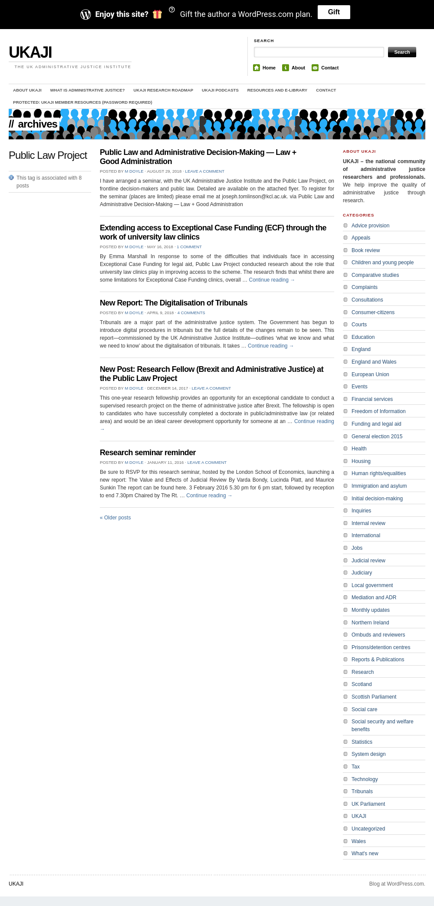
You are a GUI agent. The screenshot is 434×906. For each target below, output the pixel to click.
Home (269, 67)
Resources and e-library (277, 90)
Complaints (365, 287)
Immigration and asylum (379, 486)
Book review (366, 250)
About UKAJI (27, 90)
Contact (330, 67)
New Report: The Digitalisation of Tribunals (173, 303)
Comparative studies (375, 275)
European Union (370, 374)
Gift (334, 12)
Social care (364, 709)
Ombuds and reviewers (378, 635)
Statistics (362, 742)
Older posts (115, 518)
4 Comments (191, 312)
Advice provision (370, 226)
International (366, 535)
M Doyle (134, 171)
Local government (372, 585)
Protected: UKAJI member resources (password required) (82, 102)
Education (363, 337)
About (298, 67)
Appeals (361, 238)
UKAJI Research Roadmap (164, 90)
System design (369, 754)
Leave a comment (204, 171)
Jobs (357, 548)
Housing (361, 461)
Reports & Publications (378, 660)
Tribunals (362, 791)
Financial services (372, 399)
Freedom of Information (379, 411)
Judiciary (362, 573)
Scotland (362, 684)
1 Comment (189, 246)
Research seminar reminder (148, 452)
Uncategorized (368, 829)
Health (359, 449)
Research (363, 672)
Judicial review (368, 561)
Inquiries (361, 511)
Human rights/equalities (379, 473)
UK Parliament (368, 804)
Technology (365, 779)
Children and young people (383, 262)
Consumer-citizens (373, 312)
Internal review (368, 523)
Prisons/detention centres (381, 647)
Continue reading (272, 280)
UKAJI (30, 52)
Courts (359, 325)
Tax (356, 767)
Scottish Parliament (374, 697)
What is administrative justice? (87, 90)
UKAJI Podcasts (220, 90)
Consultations (367, 300)
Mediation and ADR (374, 597)
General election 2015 (377, 436)
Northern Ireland (370, 623)
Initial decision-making (377, 499)
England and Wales (374, 362)
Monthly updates (371, 610)
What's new (365, 853)
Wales (359, 841)
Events (360, 387)
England (361, 349)
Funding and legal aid (376, 424)
